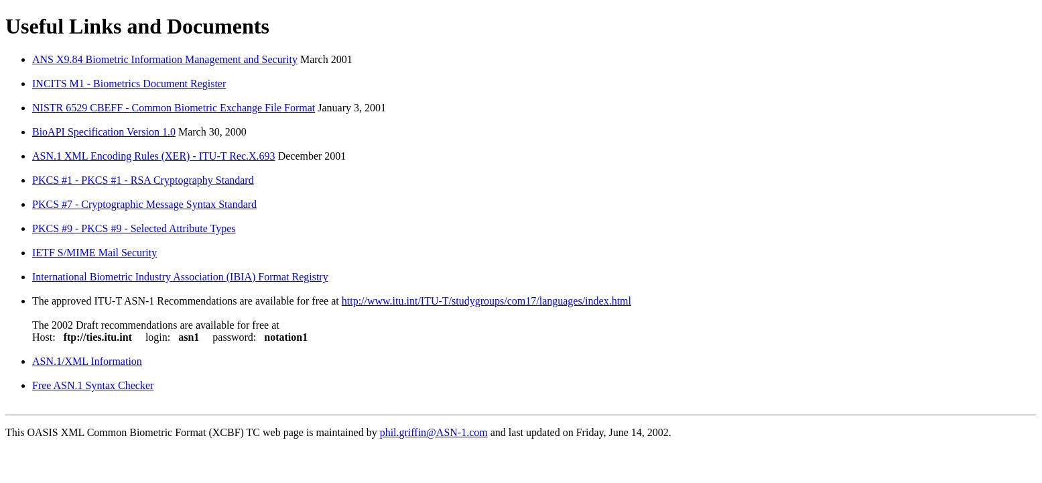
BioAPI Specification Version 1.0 (104, 132)
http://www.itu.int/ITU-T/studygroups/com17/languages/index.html (486, 301)
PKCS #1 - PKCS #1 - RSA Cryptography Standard (143, 180)
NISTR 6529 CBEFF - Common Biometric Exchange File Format (173, 107)
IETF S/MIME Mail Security (94, 252)
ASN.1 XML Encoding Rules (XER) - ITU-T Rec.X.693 (153, 156)
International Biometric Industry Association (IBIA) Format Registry (180, 276)
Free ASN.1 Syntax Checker (92, 385)
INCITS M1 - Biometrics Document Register (129, 83)
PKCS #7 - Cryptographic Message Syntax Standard (144, 204)
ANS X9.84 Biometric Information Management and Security (165, 59)
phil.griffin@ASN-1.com (434, 432)
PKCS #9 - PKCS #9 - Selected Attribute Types (133, 228)
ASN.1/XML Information (87, 361)
